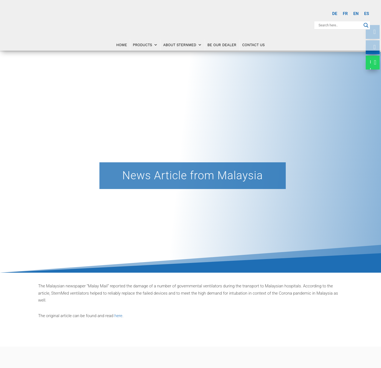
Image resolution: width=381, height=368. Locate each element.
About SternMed (182, 44)
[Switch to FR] (345, 14)
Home (121, 44)
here (118, 315)
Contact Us (253, 44)
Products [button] (145, 44)
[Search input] (340, 25)
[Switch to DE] (334, 14)
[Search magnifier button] (366, 25)
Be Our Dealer (221, 44)
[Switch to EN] (355, 14)
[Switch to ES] (366, 14)
